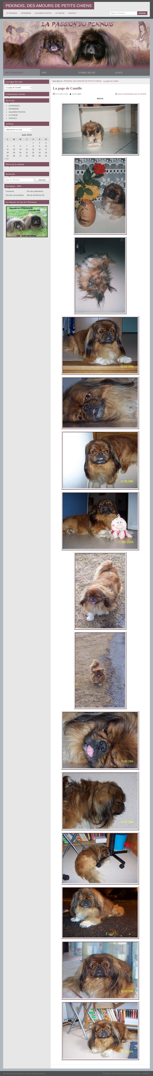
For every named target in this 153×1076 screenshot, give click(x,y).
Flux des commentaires (15, 195)
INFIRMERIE (26, 13)
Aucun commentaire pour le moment (132, 94)
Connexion (10, 191)
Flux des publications (35, 191)
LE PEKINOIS (11, 13)
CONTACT (72, 13)
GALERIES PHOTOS (43, 13)
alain (79, 94)
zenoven (42, 1073)
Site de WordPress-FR (35, 195)
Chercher (142, 13)
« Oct (6, 159)
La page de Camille (110, 81)
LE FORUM (59, 13)
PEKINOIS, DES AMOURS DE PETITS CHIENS (49, 5)
